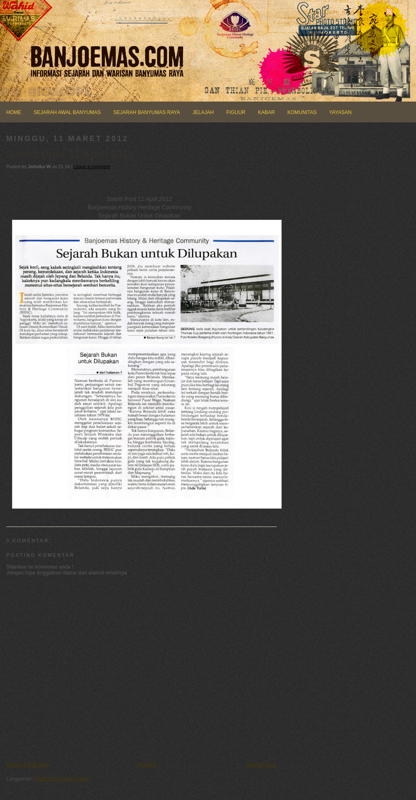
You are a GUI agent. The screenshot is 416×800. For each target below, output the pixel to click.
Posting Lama (261, 765)
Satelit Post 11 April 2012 (70, 154)
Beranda (147, 765)
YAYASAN (340, 112)
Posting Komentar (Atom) (62, 779)
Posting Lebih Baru (27, 765)
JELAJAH (203, 112)
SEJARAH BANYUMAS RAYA (146, 112)
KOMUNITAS (302, 112)
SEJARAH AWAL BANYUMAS (67, 112)
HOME (13, 112)
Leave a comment (92, 166)
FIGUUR (235, 112)
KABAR (266, 112)
